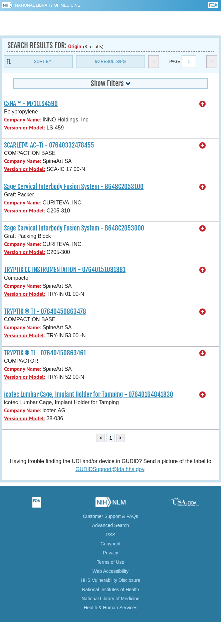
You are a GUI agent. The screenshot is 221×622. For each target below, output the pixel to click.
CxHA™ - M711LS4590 (31, 104)
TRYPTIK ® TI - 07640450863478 (45, 311)
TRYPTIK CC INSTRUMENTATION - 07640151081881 (65, 270)
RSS (111, 534)
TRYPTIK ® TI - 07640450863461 (45, 353)
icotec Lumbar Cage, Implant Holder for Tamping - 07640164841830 (88, 394)
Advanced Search (110, 525)
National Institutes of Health (110, 589)
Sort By (42, 61)
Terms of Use (110, 562)
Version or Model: (24, 127)
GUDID (110, 23)
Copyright (110, 543)
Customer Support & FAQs (110, 516)
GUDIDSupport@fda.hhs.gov (109, 469)
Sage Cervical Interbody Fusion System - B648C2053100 (74, 187)
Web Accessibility (110, 571)
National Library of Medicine (47, 5)
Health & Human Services (110, 607)
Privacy (110, 552)
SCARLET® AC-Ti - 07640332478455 (49, 145)
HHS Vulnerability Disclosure (110, 580)
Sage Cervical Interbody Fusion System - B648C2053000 (74, 228)
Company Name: (22, 119)
